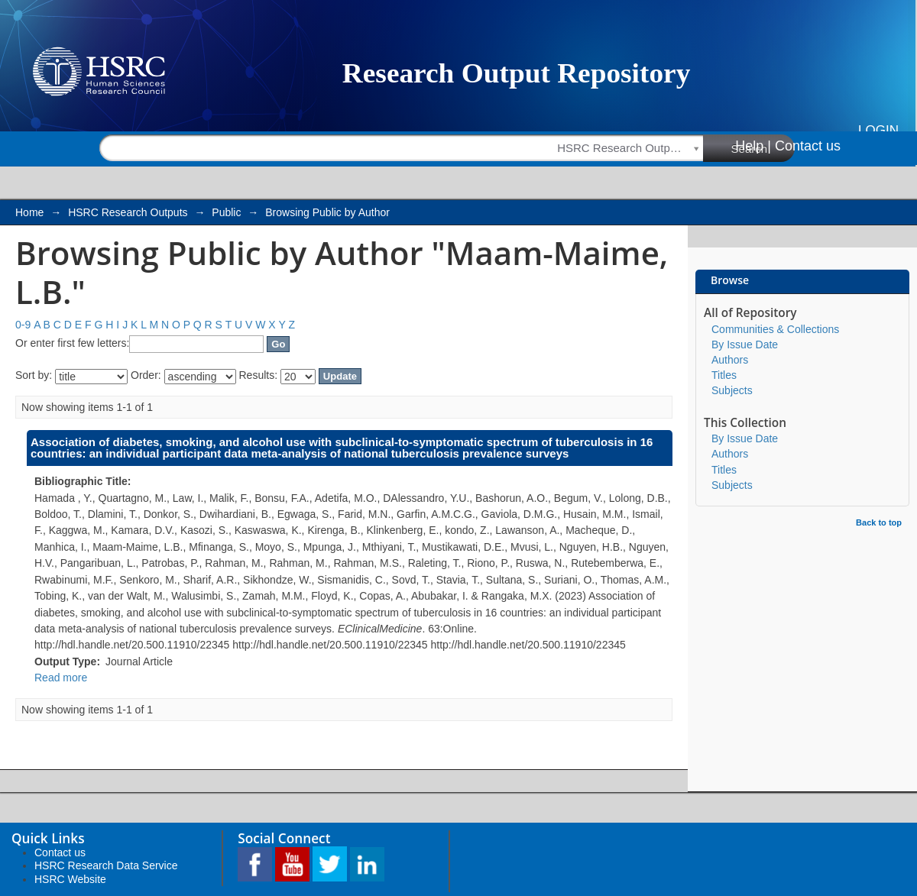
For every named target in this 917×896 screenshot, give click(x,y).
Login (878, 130)
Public (226, 212)
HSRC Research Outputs (127, 212)
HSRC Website (70, 879)
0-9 (23, 325)
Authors (729, 360)
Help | (753, 146)
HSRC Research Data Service (106, 865)
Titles (724, 375)
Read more (60, 677)
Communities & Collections (775, 329)
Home (29, 212)
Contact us (808, 146)
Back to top (879, 522)
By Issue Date (744, 344)
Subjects (732, 390)
